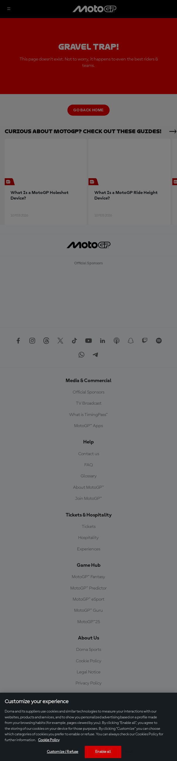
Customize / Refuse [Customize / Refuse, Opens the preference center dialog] (62, 752)
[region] (88, 727)
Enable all (102, 752)
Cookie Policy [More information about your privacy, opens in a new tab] (48, 740)
